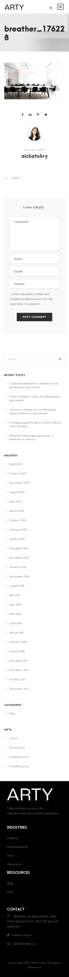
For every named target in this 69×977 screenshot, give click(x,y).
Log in (13, 738)
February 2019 (18, 529)
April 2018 (15, 623)
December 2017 (18, 660)
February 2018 (18, 642)
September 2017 (19, 688)
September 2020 (19, 482)
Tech (10, 855)
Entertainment (17, 846)
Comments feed (19, 757)
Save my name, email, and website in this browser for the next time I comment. (31, 299)
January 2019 (17, 539)
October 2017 (17, 679)
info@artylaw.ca (23, 943)
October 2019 (17, 520)
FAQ (10, 892)
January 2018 (17, 651)
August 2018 (16, 585)
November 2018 (19, 557)
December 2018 (18, 548)
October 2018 (17, 567)
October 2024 (17, 473)
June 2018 (15, 604)
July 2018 (14, 595)
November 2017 (18, 670)
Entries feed (16, 747)
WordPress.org (18, 766)
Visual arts (14, 864)
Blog (12, 713)
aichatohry (34, 156)
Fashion (12, 838)
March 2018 (16, 632)
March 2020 (16, 511)
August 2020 (17, 492)
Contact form (21, 935)
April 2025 (15, 464)
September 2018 (19, 576)
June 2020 (15, 501)
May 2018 (15, 614)
